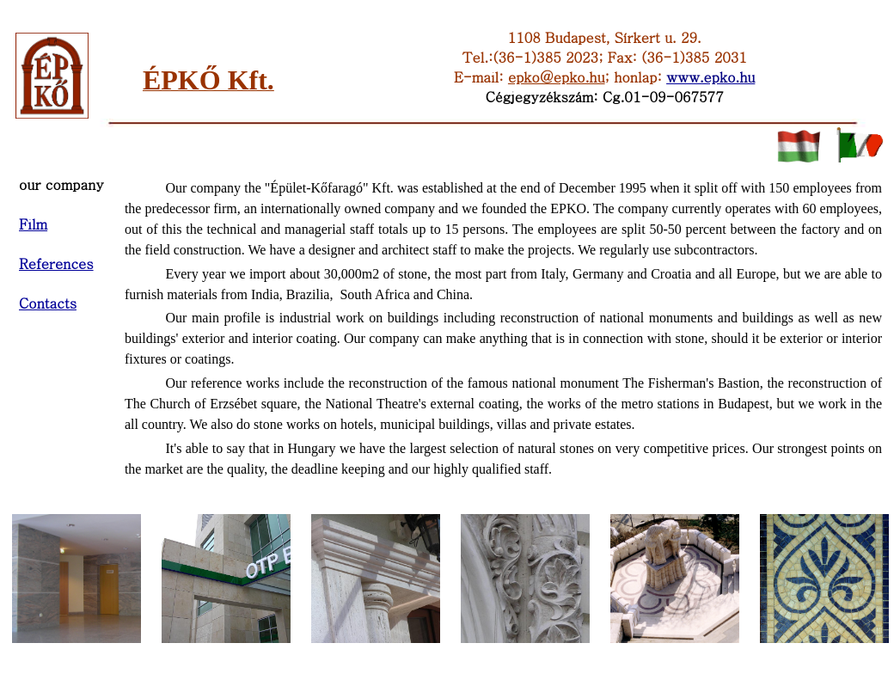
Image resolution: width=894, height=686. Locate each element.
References (56, 263)
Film (33, 224)
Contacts (48, 303)
